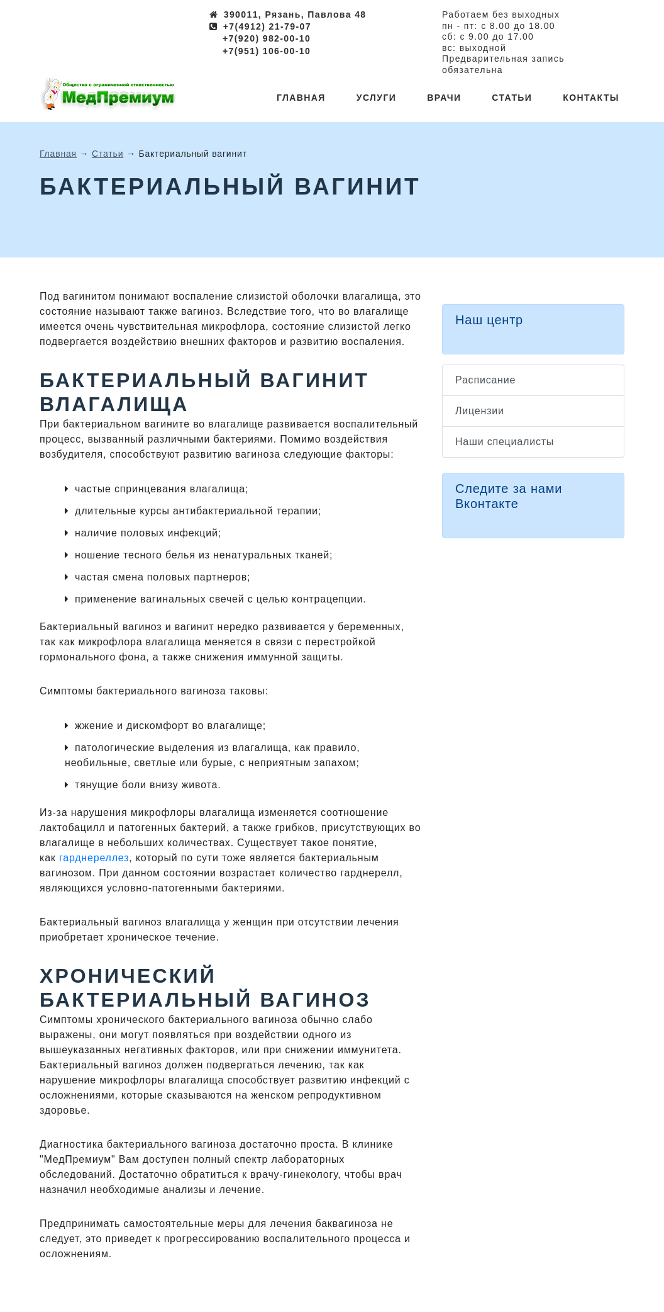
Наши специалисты (504, 441)
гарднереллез (94, 857)
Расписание (485, 380)
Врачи (444, 98)
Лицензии (479, 410)
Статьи (512, 98)
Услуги (376, 98)
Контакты (591, 98)
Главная (301, 98)
